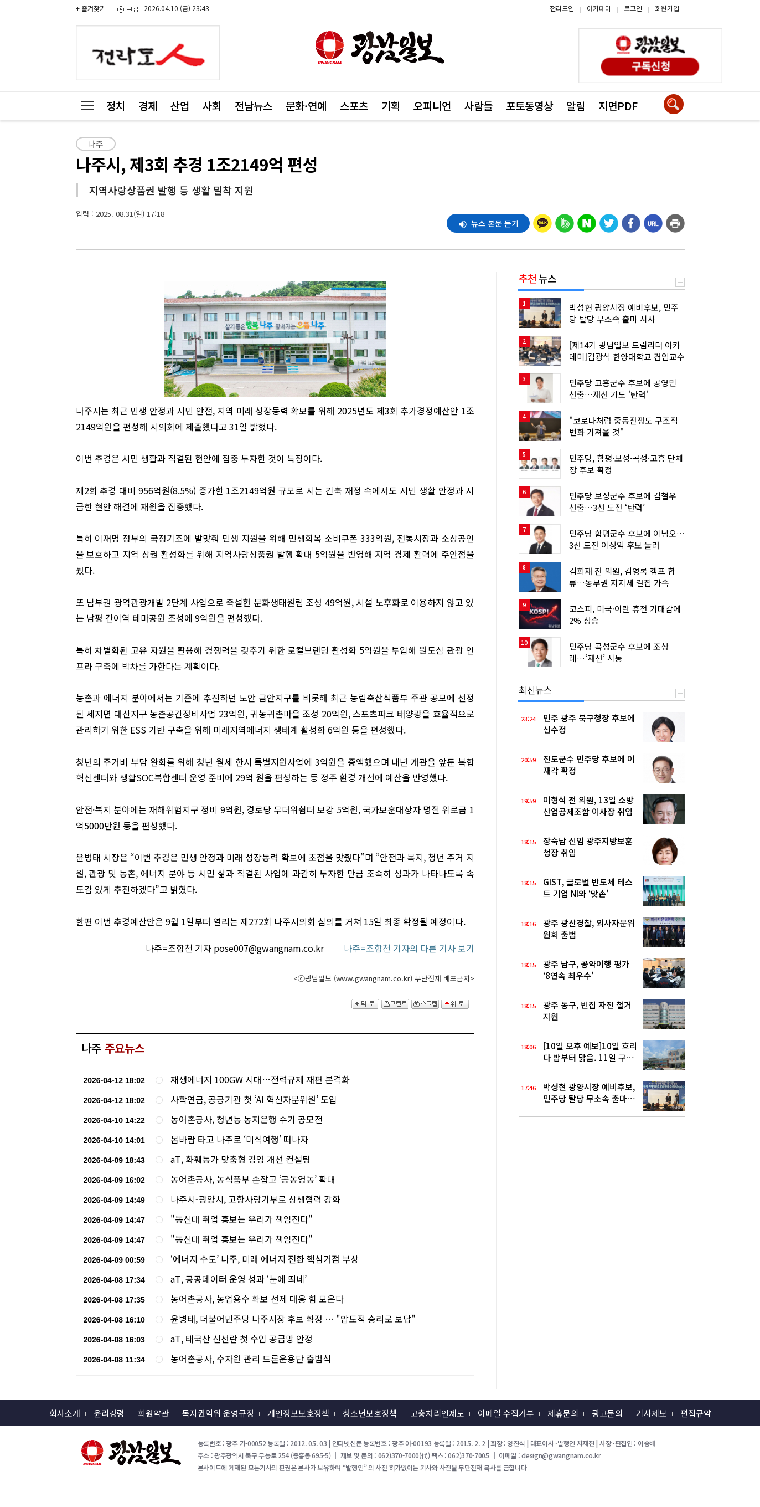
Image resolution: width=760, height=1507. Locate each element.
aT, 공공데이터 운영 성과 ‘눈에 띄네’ (238, 1279)
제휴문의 (562, 1413)
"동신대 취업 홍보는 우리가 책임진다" (241, 1219)
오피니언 (432, 105)
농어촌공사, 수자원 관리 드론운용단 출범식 (250, 1359)
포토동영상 (529, 105)
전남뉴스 (253, 105)
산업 (179, 105)
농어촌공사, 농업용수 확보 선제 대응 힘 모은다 (257, 1299)
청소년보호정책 (370, 1413)
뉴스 (537, 278)
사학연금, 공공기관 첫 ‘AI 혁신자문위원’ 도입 (253, 1099)
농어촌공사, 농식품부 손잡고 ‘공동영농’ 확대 (252, 1179)
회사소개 (64, 1413)
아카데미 (599, 8)
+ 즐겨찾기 (91, 8)
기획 (390, 105)
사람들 (478, 105)
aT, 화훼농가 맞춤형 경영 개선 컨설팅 (240, 1159)
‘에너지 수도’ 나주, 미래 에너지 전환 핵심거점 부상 (264, 1259)
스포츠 (354, 105)
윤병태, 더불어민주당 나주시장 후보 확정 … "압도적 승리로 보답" (293, 1319)
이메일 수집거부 (506, 1413)
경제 (147, 105)
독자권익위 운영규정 (218, 1413)
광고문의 (607, 1413)
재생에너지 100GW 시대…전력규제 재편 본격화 (260, 1079)
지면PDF (618, 105)
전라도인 (562, 8)
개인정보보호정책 (298, 1413)
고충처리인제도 (437, 1413)
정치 (115, 105)
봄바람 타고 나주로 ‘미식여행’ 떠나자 (239, 1139)
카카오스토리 (666, 14)
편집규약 (695, 1413)
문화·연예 (306, 105)
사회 (212, 105)
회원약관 (153, 1413)
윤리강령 (109, 1413)
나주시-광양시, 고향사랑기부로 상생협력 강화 (255, 1199)
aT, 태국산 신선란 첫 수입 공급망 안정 (241, 1339)
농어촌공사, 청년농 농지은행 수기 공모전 (246, 1119)
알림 (575, 105)
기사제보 (651, 1413)
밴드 (666, 30)
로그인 (633, 8)
